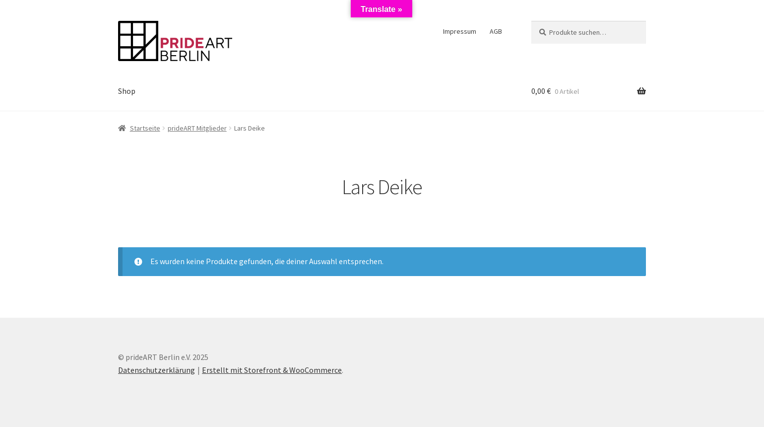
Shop (126, 91)
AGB (496, 31)
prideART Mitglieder (197, 128)
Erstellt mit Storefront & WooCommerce (272, 370)
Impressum (459, 31)
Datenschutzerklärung (156, 370)
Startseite (145, 128)
